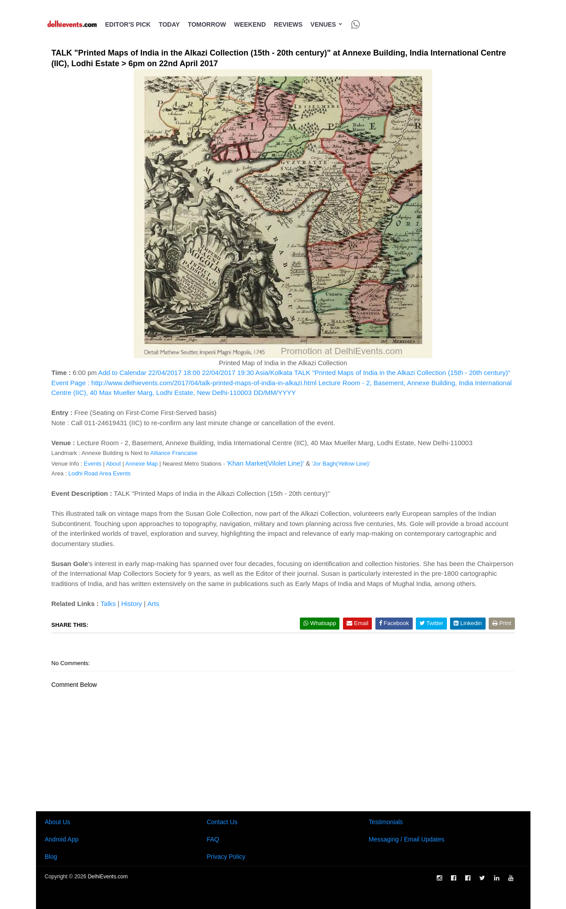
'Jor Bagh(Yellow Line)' (341, 463)
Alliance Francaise (173, 453)
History (131, 603)
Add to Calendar (282, 382)
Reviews (288, 24)
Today (169, 24)
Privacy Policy (226, 856)
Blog (51, 856)
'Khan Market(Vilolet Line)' (265, 463)
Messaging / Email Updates (406, 839)
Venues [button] (327, 24)
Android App (62, 839)
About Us (58, 821)
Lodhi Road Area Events (99, 473)
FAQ (213, 839)
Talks (108, 603)
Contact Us (222, 821)
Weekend (250, 24)
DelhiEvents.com (108, 876)
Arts (153, 603)
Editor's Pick (128, 24)
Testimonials (386, 821)
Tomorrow (207, 24)
